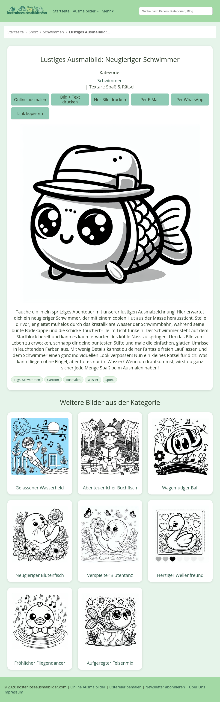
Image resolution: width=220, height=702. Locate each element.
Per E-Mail (149, 99)
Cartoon (53, 379)
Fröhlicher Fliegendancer (39, 663)
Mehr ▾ (108, 11)
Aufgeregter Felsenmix (110, 663)
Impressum (13, 692)
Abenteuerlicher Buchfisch (110, 488)
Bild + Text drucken (70, 99)
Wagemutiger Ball (180, 488)
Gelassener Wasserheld (40, 488)
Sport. (109, 379)
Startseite (61, 11)
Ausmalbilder (85, 11)
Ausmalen (73, 379)
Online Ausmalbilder (87, 687)
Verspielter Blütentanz (110, 575)
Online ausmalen (30, 99)
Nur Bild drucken (110, 99)
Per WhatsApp (189, 99)
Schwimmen (109, 80)
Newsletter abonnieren (165, 687)
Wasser (93, 379)
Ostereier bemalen (125, 687)
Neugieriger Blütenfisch (40, 575)
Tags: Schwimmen (27, 379)
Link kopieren (30, 113)
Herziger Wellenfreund (180, 575)
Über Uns (197, 687)
